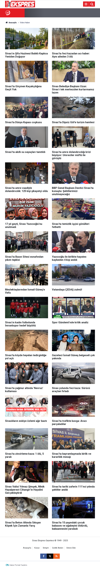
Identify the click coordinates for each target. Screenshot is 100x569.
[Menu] (86, 4)
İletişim (46, 548)
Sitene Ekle (71, 548)
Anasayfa (11, 23)
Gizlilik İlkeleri (57, 548)
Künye (37, 548)
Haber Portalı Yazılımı (18, 565)
